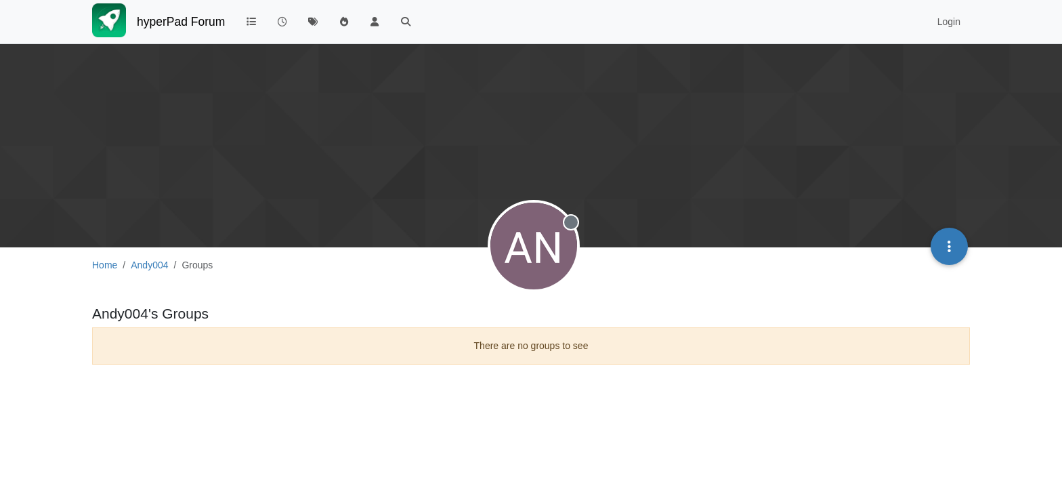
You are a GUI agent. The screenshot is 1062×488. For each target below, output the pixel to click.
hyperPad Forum (181, 21)
